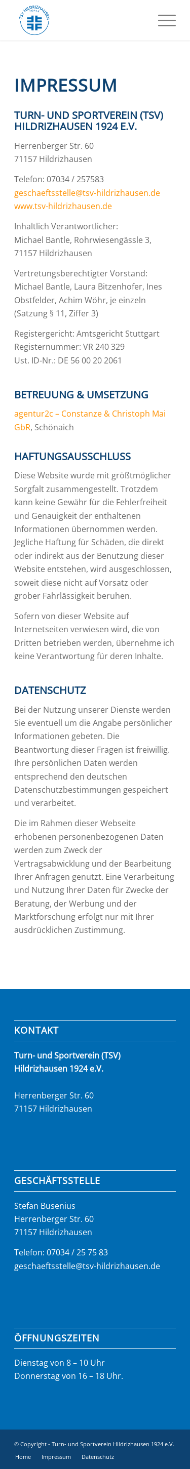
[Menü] (162, 20)
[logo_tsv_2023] (78, 20)
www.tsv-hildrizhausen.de (63, 206)
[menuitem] (162, 20)
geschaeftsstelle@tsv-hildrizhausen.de (87, 192)
